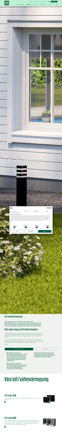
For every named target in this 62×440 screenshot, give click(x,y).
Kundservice (44, 1)
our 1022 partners (16, 215)
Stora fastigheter (43, 4)
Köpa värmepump (20, 4)
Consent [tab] (14, 211)
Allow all (44, 231)
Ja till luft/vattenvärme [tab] (19, 349)
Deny (17, 231)
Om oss (39, 1)
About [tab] (47, 211)
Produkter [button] (28, 4)
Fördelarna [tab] (45, 349)
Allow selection (31, 231)
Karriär (31, 1)
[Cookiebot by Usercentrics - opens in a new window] (47, 208)
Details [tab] (25, 211)
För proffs (35, 1)
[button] (54, 4)
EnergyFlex (35, 4)
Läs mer (6, 344)
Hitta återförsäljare (52, 9)
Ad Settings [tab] (36, 211)
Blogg (50, 4)
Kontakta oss (54, 1)
